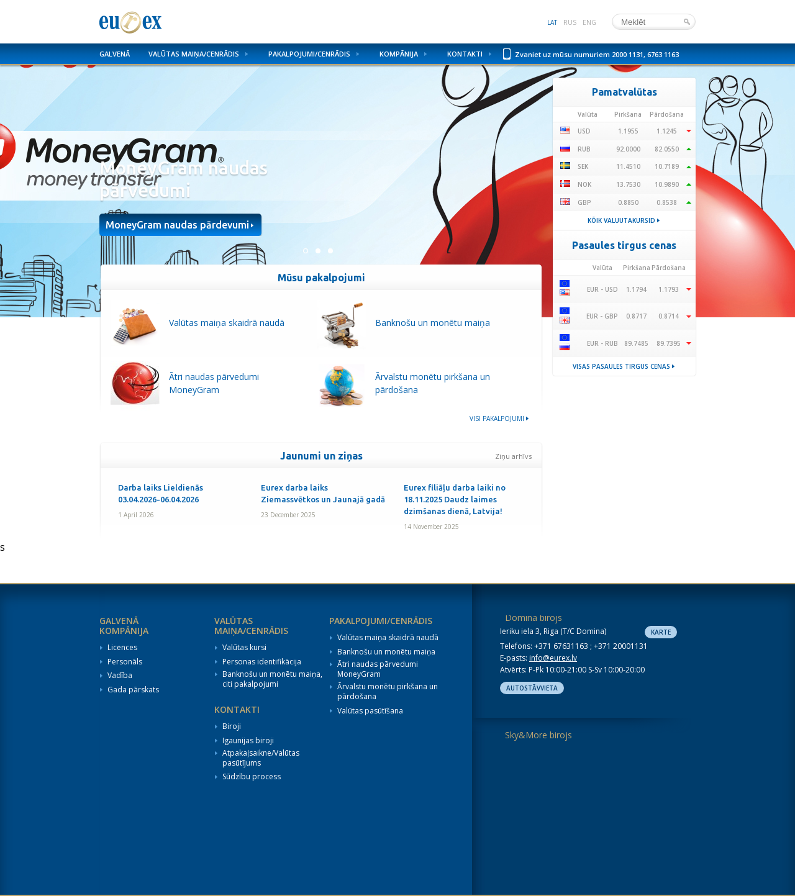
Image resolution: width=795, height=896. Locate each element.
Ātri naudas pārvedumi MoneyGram (377, 669)
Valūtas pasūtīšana (370, 711)
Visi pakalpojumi (497, 418)
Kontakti (465, 53)
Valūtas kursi (244, 648)
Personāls (124, 662)
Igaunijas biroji (248, 741)
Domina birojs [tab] (533, 617)
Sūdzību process (251, 777)
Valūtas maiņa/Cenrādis (193, 53)
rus (569, 22)
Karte (661, 632)
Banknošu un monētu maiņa (386, 652)
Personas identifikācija (261, 662)
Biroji (231, 726)
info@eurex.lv (553, 658)
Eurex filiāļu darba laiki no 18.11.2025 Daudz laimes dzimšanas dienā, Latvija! (455, 499)
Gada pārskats (133, 690)
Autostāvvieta (532, 688)
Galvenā (114, 53)
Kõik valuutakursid (621, 220)
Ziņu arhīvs (513, 456)
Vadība (119, 676)
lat (552, 22)
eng (589, 22)
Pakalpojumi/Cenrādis (309, 53)
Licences (122, 648)
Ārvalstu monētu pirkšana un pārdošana (387, 691)
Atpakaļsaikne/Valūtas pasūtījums (260, 757)
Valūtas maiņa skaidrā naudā (387, 638)
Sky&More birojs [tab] (538, 735)
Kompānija (398, 53)
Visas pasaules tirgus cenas (621, 366)
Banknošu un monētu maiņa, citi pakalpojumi (272, 679)
